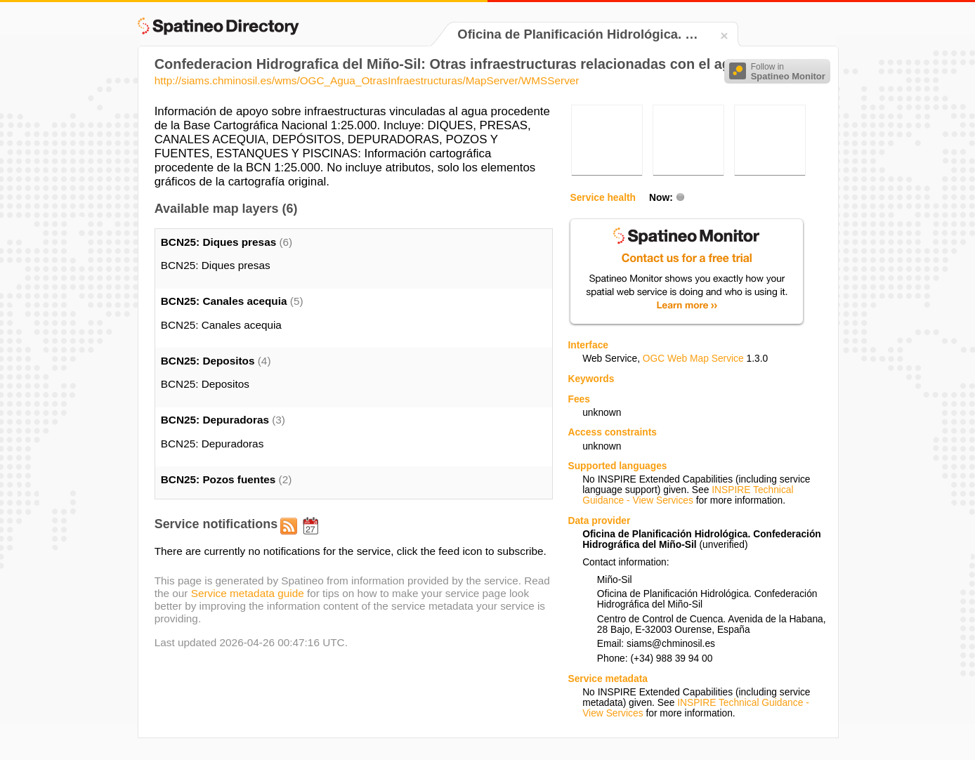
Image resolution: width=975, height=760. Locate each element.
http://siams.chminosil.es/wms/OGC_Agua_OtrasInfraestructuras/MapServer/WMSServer (367, 80)
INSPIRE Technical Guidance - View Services (687, 495)
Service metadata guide (247, 593)
